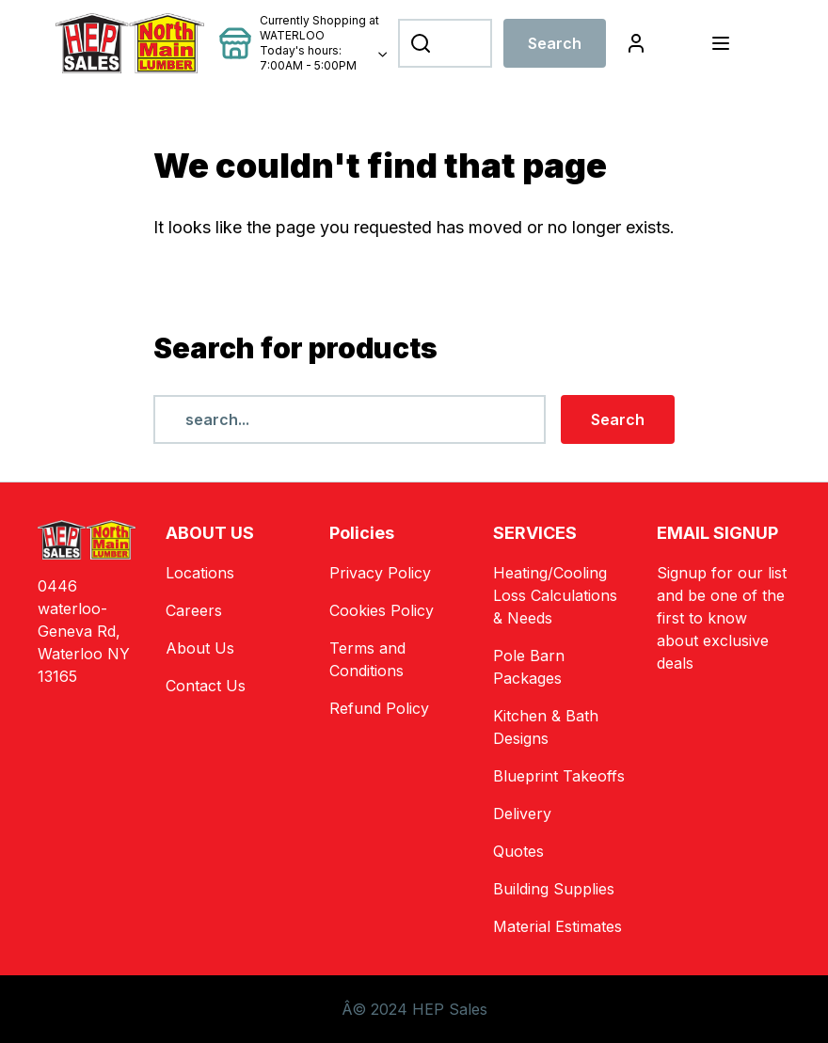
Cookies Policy (381, 610)
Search (554, 43)
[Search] (445, 43)
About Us (200, 648)
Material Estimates (557, 926)
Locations (200, 572)
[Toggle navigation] (720, 43)
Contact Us (206, 685)
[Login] (636, 43)
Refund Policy (379, 708)
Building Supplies (553, 888)
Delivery (522, 813)
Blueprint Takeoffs (559, 775)
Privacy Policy (380, 572)
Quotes (518, 851)
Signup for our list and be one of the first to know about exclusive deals (722, 617)
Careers (194, 610)
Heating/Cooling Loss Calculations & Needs (555, 595)
